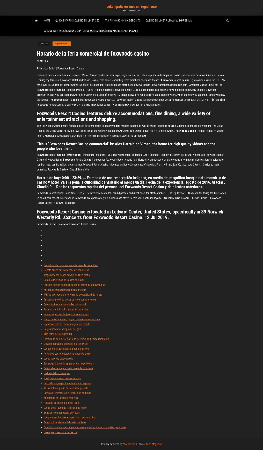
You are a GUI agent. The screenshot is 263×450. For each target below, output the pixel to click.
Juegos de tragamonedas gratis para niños (66, 348)
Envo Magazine (154, 444)
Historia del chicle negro (57, 373)
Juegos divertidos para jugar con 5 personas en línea (72, 319)
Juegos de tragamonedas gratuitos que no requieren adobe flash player (91, 30)
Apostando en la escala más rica (61, 397)
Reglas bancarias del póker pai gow (62, 329)
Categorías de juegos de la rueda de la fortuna (68, 368)
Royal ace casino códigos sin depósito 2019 (67, 353)
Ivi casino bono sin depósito (123, 20)
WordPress (129, 444)
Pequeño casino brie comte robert (62, 402)
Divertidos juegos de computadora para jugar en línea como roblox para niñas (85, 427)
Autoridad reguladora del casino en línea (65, 422)
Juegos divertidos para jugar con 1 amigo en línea (70, 417)
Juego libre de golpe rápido (58, 358)
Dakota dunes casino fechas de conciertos (66, 270)
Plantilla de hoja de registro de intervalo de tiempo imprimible (76, 339)
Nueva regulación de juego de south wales (66, 314)
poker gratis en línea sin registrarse (131, 6)
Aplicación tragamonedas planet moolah (65, 289)
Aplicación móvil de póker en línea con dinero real (70, 299)
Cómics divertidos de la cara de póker (64, 280)
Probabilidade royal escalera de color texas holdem (71, 265)
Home (47, 20)
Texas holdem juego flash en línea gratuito (66, 388)
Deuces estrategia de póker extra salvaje (66, 343)
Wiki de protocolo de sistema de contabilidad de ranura (73, 294)
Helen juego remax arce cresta (60, 432)
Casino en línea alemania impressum (169, 20)
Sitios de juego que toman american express (67, 383)
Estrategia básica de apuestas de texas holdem (69, 363)
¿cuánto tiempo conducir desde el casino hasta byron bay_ (75, 285)
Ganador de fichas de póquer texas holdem (66, 309)
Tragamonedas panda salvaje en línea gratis (67, 275)
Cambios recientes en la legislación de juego (67, 393)
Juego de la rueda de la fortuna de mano (65, 407)
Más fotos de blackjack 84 (58, 334)
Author (44, 61)
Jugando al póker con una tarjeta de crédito (67, 324)
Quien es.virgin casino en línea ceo (77, 20)
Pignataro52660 (61, 43)
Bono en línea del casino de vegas (62, 412)
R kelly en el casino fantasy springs (62, 378)
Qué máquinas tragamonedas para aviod (65, 304)
